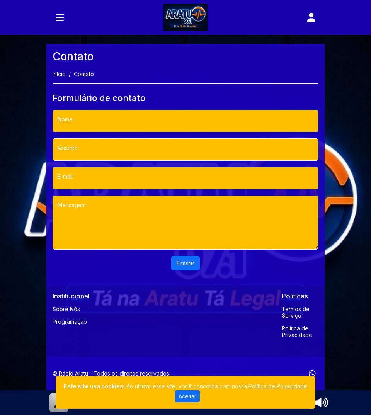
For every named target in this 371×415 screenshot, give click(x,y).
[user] (311, 17)
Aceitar (187, 396)
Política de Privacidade (297, 331)
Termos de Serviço (296, 312)
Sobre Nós (66, 309)
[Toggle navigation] (59, 17)
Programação (70, 321)
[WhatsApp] (312, 373)
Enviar (185, 263)
